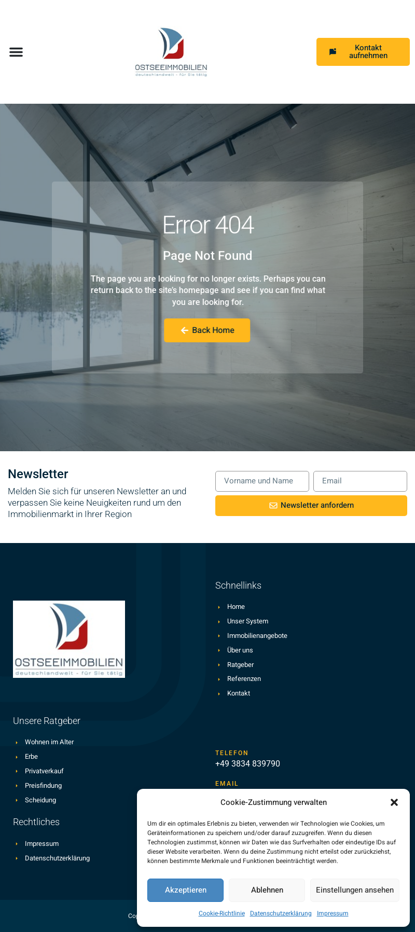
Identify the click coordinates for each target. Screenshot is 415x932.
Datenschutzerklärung (281, 913)
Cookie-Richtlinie (222, 913)
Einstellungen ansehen (355, 890)
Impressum (333, 913)
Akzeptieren (185, 890)
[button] (394, 802)
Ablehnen (267, 890)
